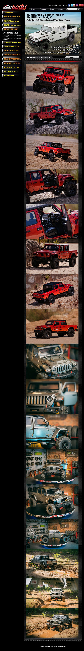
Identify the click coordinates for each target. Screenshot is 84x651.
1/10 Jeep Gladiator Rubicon (10, 33)
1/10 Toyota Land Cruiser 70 (10, 32)
